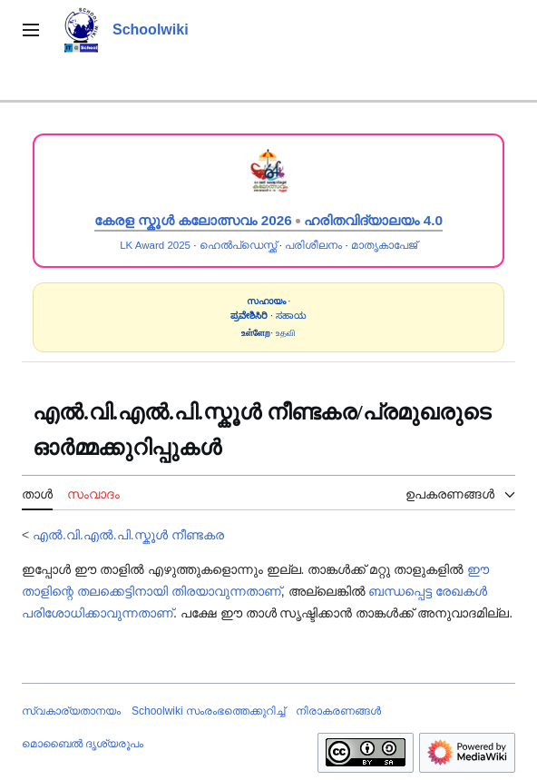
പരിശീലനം (313, 245)
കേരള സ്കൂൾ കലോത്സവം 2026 (193, 220)
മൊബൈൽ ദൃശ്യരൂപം (82, 743)
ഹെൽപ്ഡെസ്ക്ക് (238, 245)
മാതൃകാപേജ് (384, 245)
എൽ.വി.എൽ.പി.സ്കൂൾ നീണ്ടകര (128, 535)
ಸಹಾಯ (291, 316)
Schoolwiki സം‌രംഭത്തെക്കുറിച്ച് (208, 711)
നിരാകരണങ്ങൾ (338, 711)
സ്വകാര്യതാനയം (71, 711)
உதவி (286, 333)
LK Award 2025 (155, 245)
